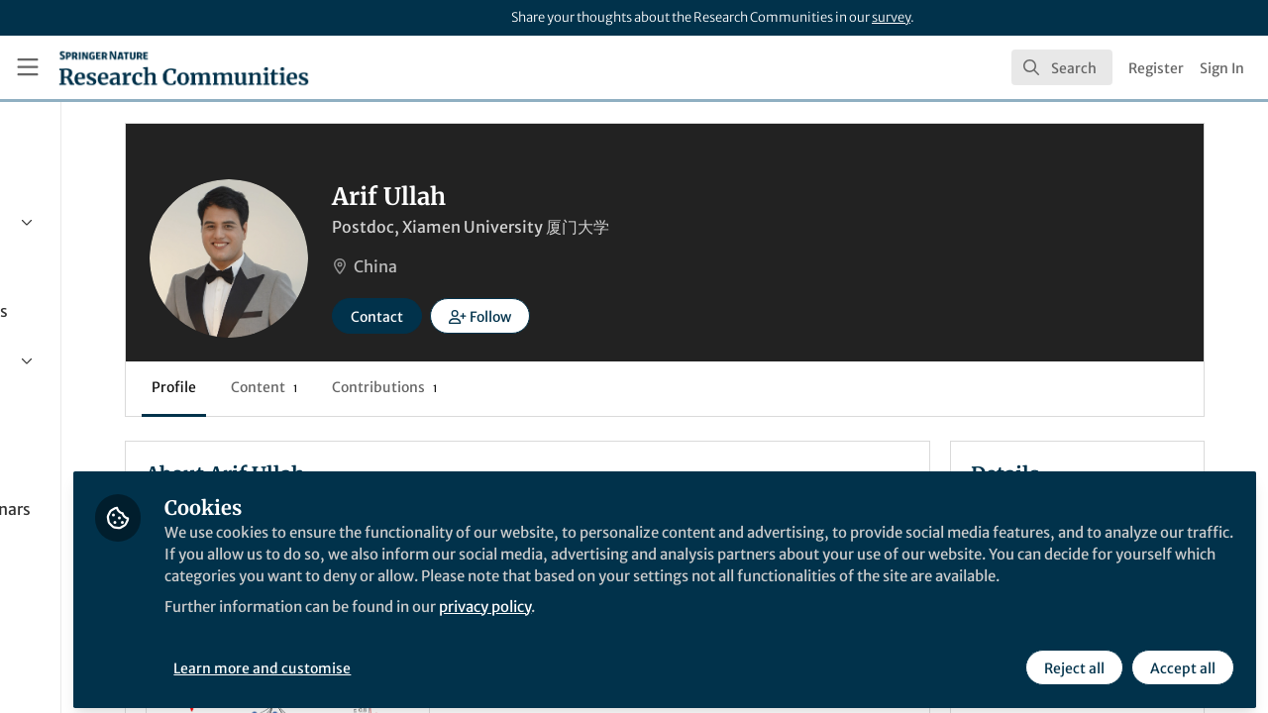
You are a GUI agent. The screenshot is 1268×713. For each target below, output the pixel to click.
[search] (1061, 67)
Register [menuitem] (1156, 68)
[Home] (183, 67)
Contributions (576, 387)
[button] (672, 316)
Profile (366, 387)
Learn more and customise (456, 660)
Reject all (1072, 660)
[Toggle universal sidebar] (27, 67)
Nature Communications (429, 701)
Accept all (1181, 660)
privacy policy (712, 622)
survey (891, 17)
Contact (569, 317)
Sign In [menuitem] (1222, 68)
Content (456, 387)
